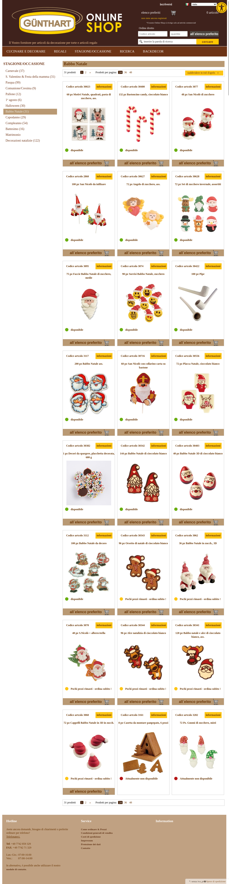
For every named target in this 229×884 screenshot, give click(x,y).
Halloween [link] (15, 105)
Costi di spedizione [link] (91, 836)
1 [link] (82, 72)
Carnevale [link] (15, 71)
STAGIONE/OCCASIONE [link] (93, 51)
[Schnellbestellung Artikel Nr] (153, 34)
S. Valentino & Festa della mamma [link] (30, 76)
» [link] (90, 72)
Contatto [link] (85, 848)
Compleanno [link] (17, 123)
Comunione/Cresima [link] (21, 88)
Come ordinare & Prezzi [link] (94, 829)
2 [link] (85, 72)
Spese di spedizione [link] (216, 881)
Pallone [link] (13, 94)
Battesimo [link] (15, 129)
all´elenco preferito (204, 34)
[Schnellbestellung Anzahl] (179, 34)
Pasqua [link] (13, 82)
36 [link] (125, 72)
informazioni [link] (104, 86)
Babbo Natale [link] (17, 111)
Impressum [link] (87, 840)
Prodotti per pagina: (106, 72)
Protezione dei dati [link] (91, 844)
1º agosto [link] (13, 100)
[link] (222, 7)
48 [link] (130, 72)
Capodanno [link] (16, 117)
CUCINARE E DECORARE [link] (25, 51)
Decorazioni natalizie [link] (23, 140)
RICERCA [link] (127, 51)
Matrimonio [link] (13, 134)
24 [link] (120, 72)
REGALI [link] (60, 51)
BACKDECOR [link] (153, 51)
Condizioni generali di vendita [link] (97, 833)
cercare (207, 42)
